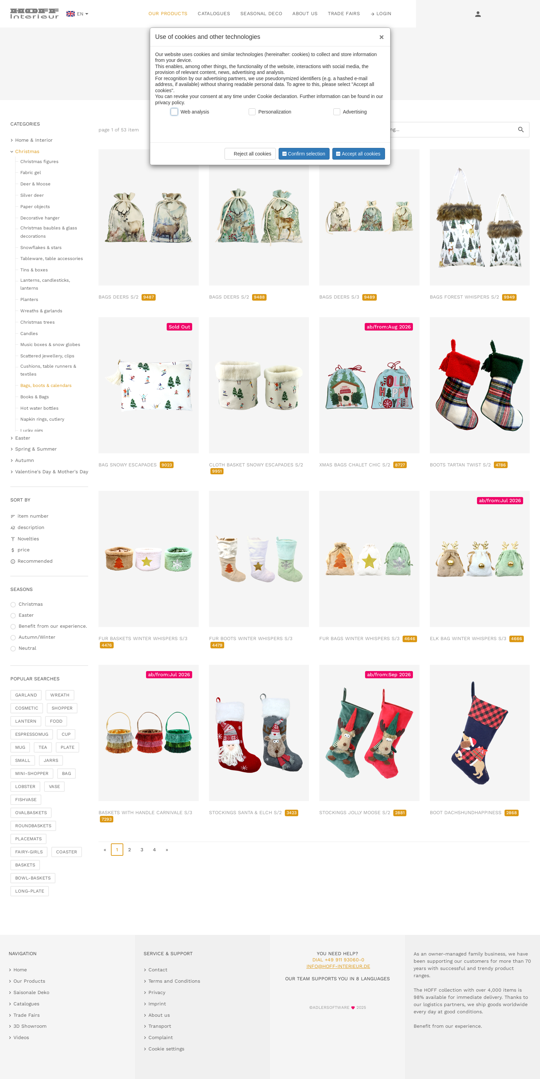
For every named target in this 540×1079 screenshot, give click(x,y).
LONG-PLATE (29, 891)
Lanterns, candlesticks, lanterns (45, 284)
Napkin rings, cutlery (42, 419)
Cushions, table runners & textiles (48, 370)
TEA (43, 747)
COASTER (66, 851)
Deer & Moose (35, 183)
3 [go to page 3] (142, 849)
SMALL (22, 760)
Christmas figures (39, 161)
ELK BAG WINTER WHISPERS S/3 (477, 638)
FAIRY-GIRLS (29, 851)
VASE (54, 786)
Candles (29, 333)
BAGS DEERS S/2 (127, 297)
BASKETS (25, 864)
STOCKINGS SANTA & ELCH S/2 (253, 812)
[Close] (379, 34)
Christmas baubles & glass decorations (48, 231)
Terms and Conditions (174, 981)
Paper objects (35, 206)
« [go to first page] (105, 849)
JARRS (51, 760)
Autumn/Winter (37, 637)
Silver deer (32, 195)
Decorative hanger (40, 217)
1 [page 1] (117, 849)
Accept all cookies (357, 154)
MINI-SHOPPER (32, 773)
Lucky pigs (31, 430)
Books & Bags (34, 396)
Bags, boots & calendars (46, 385)
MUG (20, 747)
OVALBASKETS (31, 812)
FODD (56, 721)
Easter (22, 438)
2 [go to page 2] (129, 849)
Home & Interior (34, 140)
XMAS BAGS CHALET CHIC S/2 (363, 464)
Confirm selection (303, 154)
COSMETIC (26, 708)
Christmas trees (37, 322)
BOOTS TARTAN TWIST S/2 (469, 464)
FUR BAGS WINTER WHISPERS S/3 (368, 638)
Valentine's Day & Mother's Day (51, 471)
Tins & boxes (34, 269)
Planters (29, 299)
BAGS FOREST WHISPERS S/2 (473, 297)
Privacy (156, 992)
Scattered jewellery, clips (47, 355)
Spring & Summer (36, 449)
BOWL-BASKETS (33, 878)
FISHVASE (26, 799)
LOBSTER (25, 786)
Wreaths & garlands (41, 310)
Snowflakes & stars (41, 247)
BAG (66, 773)
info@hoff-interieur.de (338, 966)
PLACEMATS (28, 838)
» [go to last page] (167, 849)
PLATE (67, 747)
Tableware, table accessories (51, 258)
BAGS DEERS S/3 (348, 297)
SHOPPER (62, 708)
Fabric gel (30, 172)
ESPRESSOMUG (31, 734)
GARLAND (26, 695)
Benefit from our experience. (53, 626)
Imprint (157, 1003)
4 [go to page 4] (154, 849)
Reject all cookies (249, 154)
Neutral (27, 648)
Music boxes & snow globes (50, 344)
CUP (66, 734)
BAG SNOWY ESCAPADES (136, 464)
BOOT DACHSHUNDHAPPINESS (474, 812)
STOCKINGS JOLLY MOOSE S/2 (362, 812)
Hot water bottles (39, 408)
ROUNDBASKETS (33, 825)
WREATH (60, 695)
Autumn (24, 460)
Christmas (27, 151)
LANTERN (26, 721)
